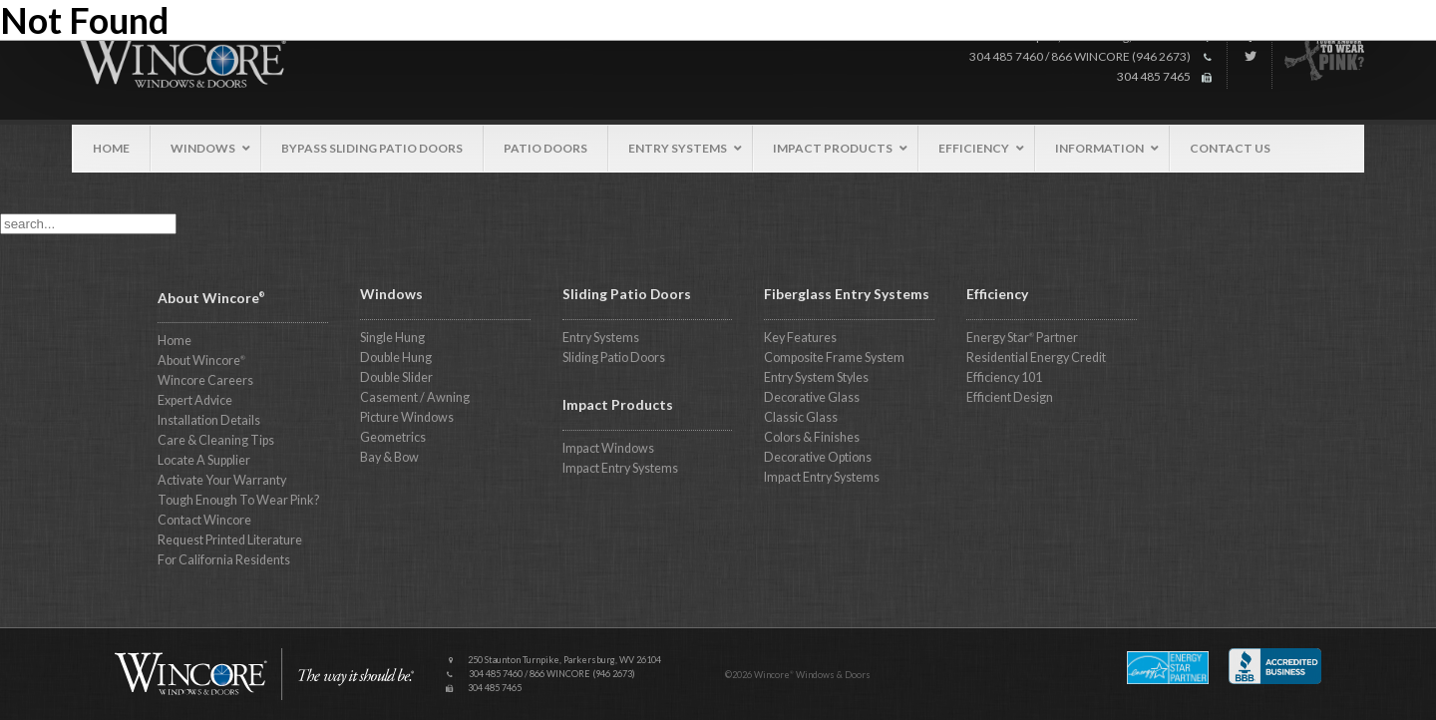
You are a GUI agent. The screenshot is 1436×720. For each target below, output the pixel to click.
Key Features (800, 337)
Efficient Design (1009, 397)
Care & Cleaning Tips (216, 440)
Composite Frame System (834, 357)
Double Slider (396, 377)
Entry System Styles (816, 377)
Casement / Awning (415, 397)
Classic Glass (801, 417)
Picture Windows (407, 417)
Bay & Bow (389, 457)
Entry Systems (600, 337)
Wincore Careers (205, 380)
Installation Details (209, 420)
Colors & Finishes (812, 437)
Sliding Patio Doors (613, 357)
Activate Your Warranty (222, 480)
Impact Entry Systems (620, 468)
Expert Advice (195, 400)
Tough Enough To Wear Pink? (238, 500)
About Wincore (201, 360)
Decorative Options (818, 457)
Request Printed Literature (230, 540)
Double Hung (396, 357)
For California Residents (224, 559)
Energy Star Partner (1022, 337)
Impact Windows (608, 448)
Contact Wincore (204, 520)
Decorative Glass (812, 397)
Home (174, 340)
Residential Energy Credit (1036, 357)
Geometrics (393, 437)
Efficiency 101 (1004, 377)
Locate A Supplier (204, 460)
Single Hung (392, 337)
